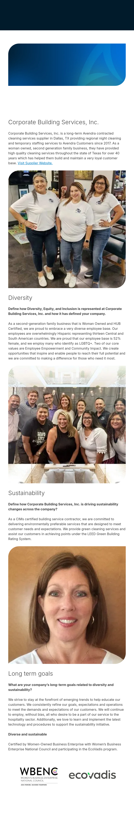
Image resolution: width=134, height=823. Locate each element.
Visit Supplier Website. (35, 163)
